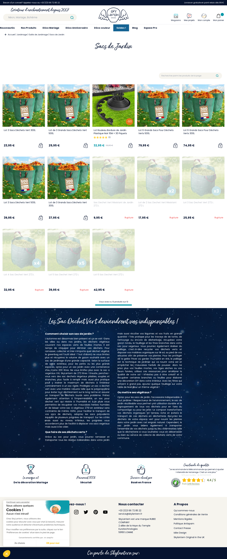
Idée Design (180, 532)
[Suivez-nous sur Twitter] (86, 512)
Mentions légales (183, 519)
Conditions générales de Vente (191, 514)
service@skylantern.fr (130, 513)
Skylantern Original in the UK (189, 537)
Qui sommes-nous (184, 510)
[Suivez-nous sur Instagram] (76, 512)
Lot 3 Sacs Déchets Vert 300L (20, 130)
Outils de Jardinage (38, 34)
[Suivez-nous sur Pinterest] (96, 512)
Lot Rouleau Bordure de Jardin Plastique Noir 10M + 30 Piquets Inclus (110, 133)
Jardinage (22, 34)
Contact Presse (182, 528)
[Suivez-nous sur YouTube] (105, 512)
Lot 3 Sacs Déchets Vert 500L (20, 202)
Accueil (11, 34)
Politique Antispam (184, 523)
